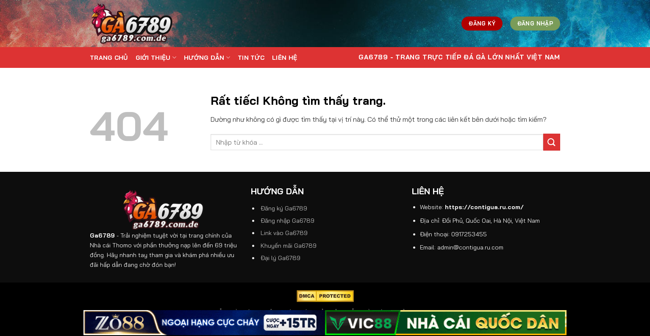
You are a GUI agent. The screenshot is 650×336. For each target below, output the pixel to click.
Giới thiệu (156, 57)
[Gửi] (551, 142)
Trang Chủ (109, 58)
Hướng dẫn (207, 57)
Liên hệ (284, 58)
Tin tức (251, 58)
